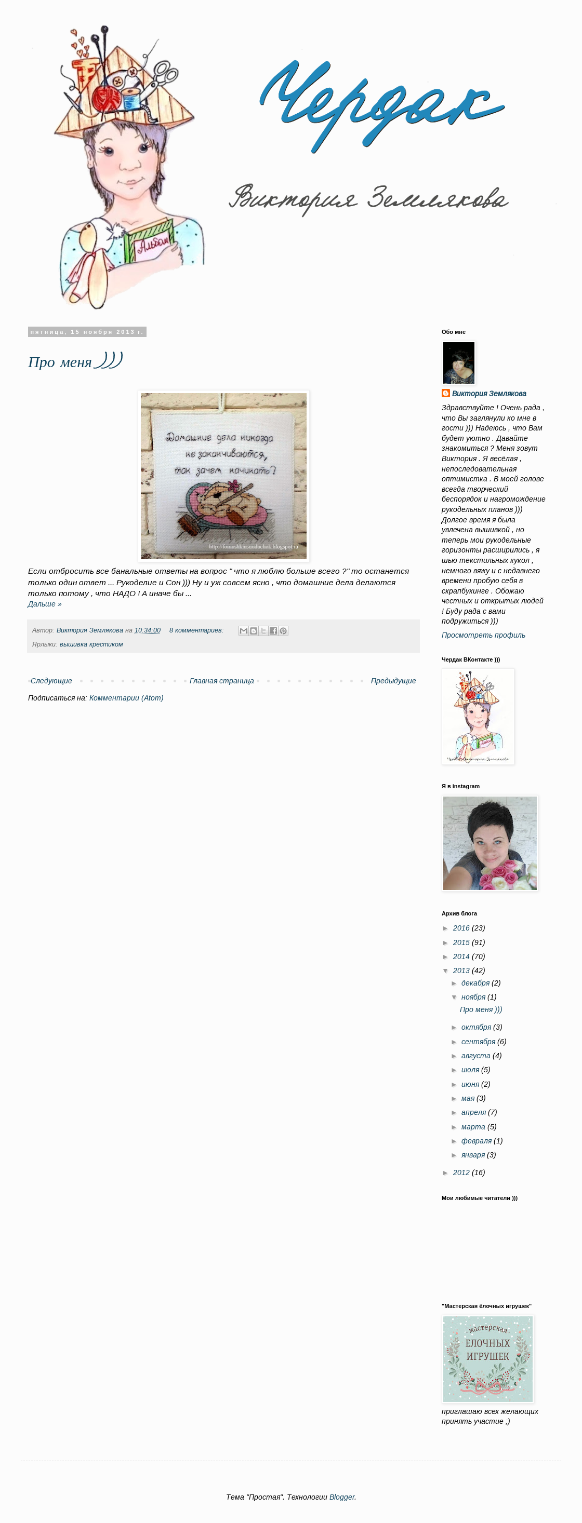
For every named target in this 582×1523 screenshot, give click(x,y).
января (474, 1155)
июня (471, 1084)
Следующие (51, 681)
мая (469, 1098)
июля (471, 1070)
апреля (474, 1112)
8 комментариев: (197, 630)
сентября (479, 1041)
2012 (462, 1172)
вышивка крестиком (91, 644)
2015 (462, 942)
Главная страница (222, 681)
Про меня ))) (74, 363)
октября (477, 1027)
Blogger (341, 1497)
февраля (477, 1141)
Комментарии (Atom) (126, 698)
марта (474, 1127)
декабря (476, 983)
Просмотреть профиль (483, 635)
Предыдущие (393, 681)
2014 (462, 956)
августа (477, 1056)
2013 (462, 970)
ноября (474, 997)
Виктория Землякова (489, 393)
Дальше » (45, 604)
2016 (462, 928)
